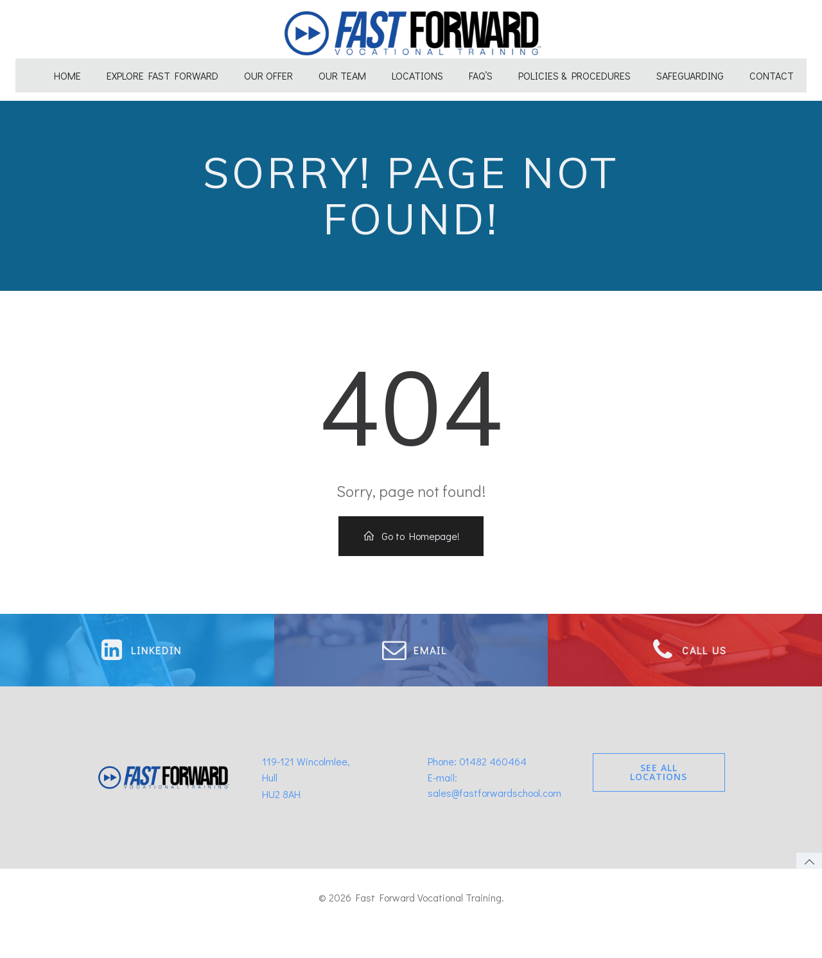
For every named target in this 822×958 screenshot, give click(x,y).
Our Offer (268, 69)
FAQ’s (481, 69)
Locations (417, 69)
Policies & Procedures (574, 69)
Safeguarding (690, 69)
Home (67, 69)
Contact (771, 69)
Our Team (342, 69)
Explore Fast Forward (162, 69)
